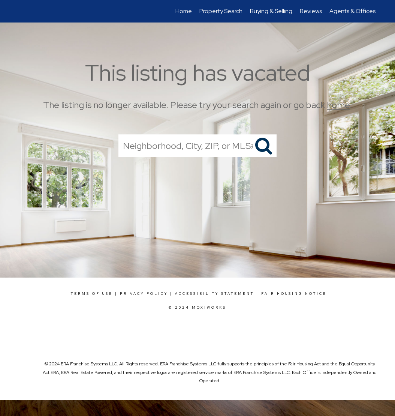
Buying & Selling (271, 11)
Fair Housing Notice (294, 293)
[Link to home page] (20, 11)
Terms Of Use (92, 293)
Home (183, 11)
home (338, 105)
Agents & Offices (352, 11)
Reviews (311, 11)
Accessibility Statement (214, 293)
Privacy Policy (144, 293)
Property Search (220, 11)
